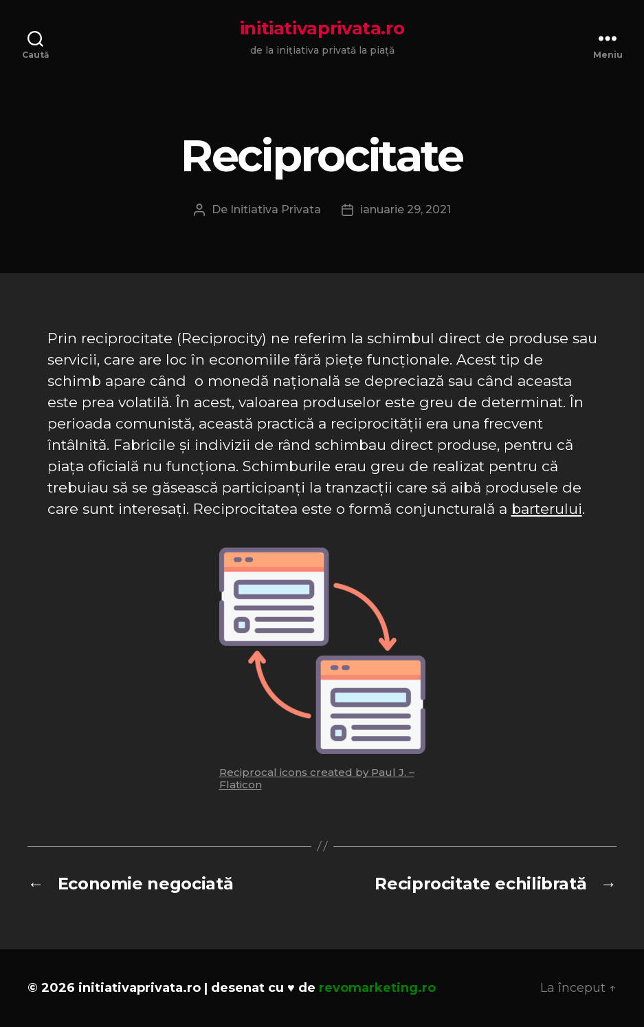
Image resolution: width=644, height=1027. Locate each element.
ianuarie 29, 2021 (405, 209)
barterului (546, 508)
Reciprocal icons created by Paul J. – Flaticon (316, 778)
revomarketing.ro (377, 987)
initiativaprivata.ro (322, 28)
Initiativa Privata (275, 209)
